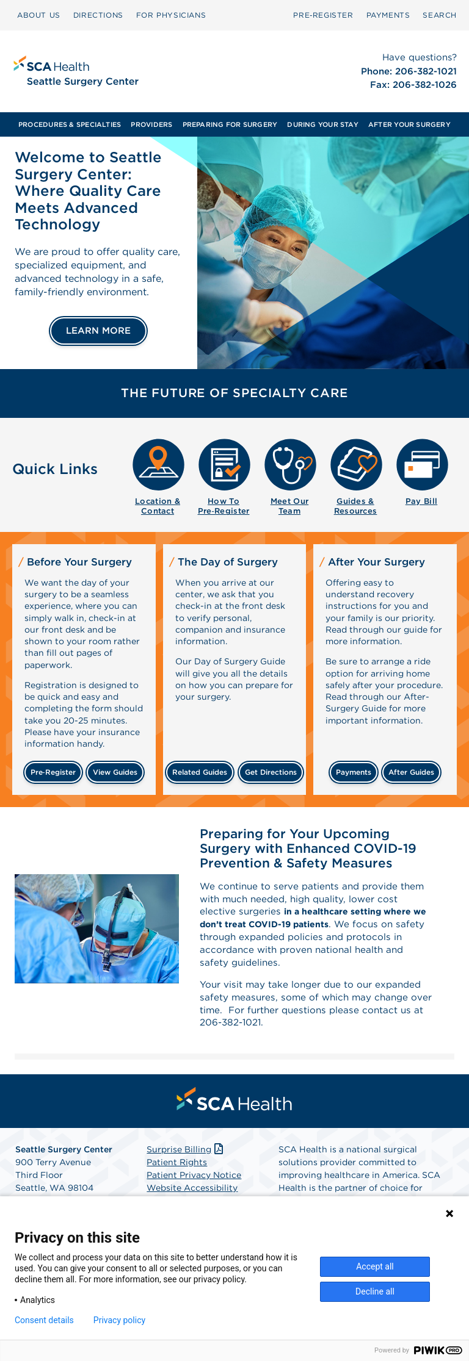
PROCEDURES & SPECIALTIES (69, 124)
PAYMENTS (388, 15)
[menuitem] (38, 15)
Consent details (44, 1320)
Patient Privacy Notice (194, 1184)
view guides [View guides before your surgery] (115, 772)
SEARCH (440, 15)
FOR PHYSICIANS (171, 15)
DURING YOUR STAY (322, 124)
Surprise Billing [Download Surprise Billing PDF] (186, 1158)
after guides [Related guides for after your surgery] (411, 772)
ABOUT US (38, 15)
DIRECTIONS (98, 15)
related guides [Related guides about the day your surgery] (199, 772)
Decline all (374, 1291)
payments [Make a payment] (353, 772)
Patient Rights (177, 1171)
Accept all (375, 1266)
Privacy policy (119, 1320)
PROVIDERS (151, 124)
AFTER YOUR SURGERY (409, 124)
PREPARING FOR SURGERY (230, 124)
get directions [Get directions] (271, 772)
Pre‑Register (323, 15)
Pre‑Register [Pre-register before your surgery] (53, 772)
